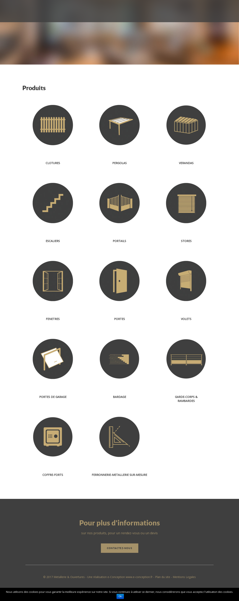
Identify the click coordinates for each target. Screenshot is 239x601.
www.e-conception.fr (139, 577)
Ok (120, 596)
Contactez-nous (119, 548)
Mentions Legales (184, 577)
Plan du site (162, 577)
